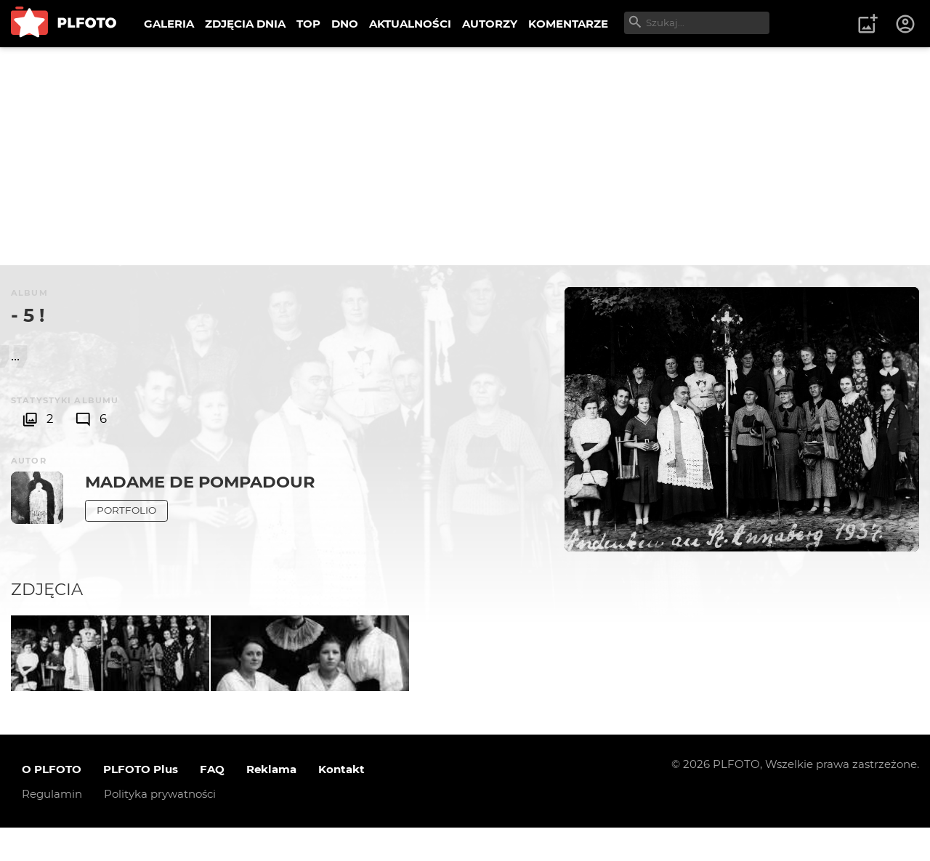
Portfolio (126, 510)
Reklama (271, 802)
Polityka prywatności (160, 827)
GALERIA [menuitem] (169, 24)
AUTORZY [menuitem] (489, 24)
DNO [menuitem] (344, 24)
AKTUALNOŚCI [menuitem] (410, 24)
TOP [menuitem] (308, 24)
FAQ (212, 802)
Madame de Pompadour (200, 482)
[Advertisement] (465, 156)
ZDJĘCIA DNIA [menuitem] (245, 24)
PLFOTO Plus (140, 802)
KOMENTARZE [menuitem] (568, 24)
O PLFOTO (51, 802)
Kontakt (341, 802)
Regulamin (52, 827)
